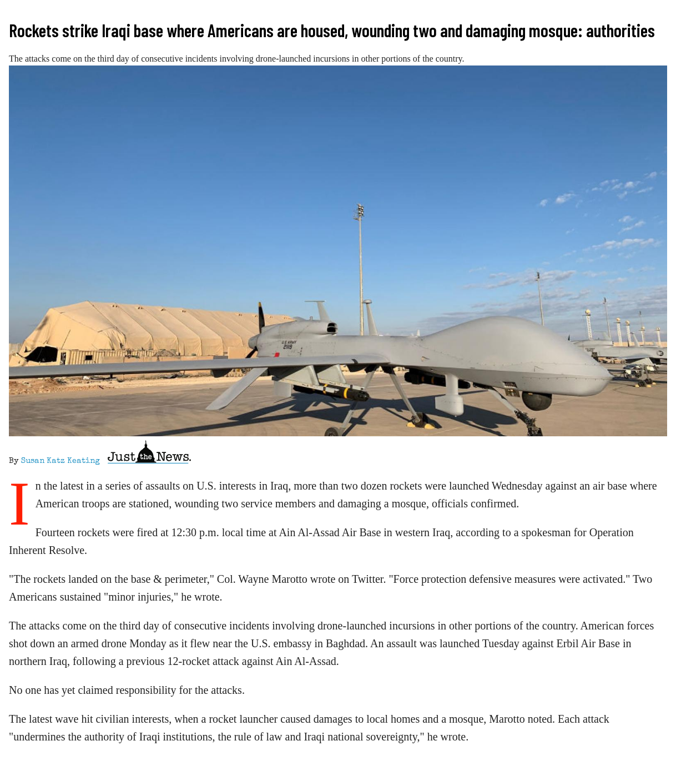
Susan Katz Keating (60, 461)
